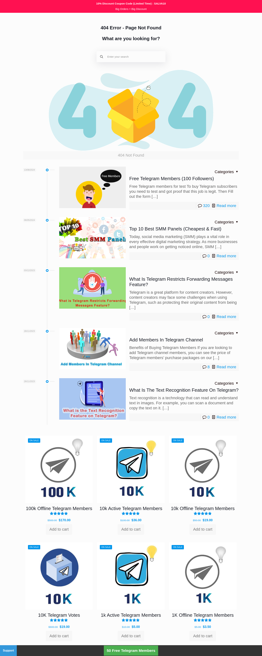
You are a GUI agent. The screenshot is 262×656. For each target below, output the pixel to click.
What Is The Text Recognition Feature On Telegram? (184, 390)
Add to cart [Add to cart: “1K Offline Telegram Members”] (202, 636)
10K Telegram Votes (59, 615)
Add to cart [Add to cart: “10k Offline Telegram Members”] (202, 529)
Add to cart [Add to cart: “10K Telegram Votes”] (59, 636)
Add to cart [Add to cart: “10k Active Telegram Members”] (130, 529)
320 (206, 205)
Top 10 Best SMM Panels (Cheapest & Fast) (175, 229)
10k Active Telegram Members (130, 508)
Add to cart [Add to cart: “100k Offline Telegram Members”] (59, 529)
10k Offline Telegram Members (203, 508)
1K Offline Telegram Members (203, 615)
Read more (226, 205)
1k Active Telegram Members (131, 615)
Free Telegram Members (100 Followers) (171, 178)
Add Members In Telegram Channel (166, 340)
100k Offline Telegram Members (59, 508)
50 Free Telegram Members (131, 650)
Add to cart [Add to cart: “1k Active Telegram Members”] (130, 636)
